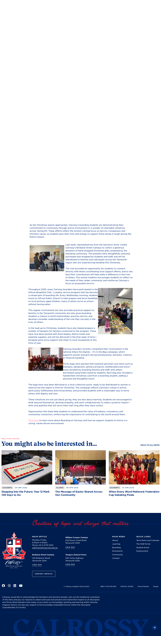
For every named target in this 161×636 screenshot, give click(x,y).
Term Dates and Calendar (147, 540)
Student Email (142, 548)
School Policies (143, 586)
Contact (116, 558)
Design (155, 586)
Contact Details (43, 574)
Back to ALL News (150, 445)
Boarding (116, 548)
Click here (33, 420)
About (115, 540)
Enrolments (117, 551)
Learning (116, 544)
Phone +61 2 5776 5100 (42, 545)
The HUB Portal (143, 544)
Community (117, 555)
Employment (142, 551)
